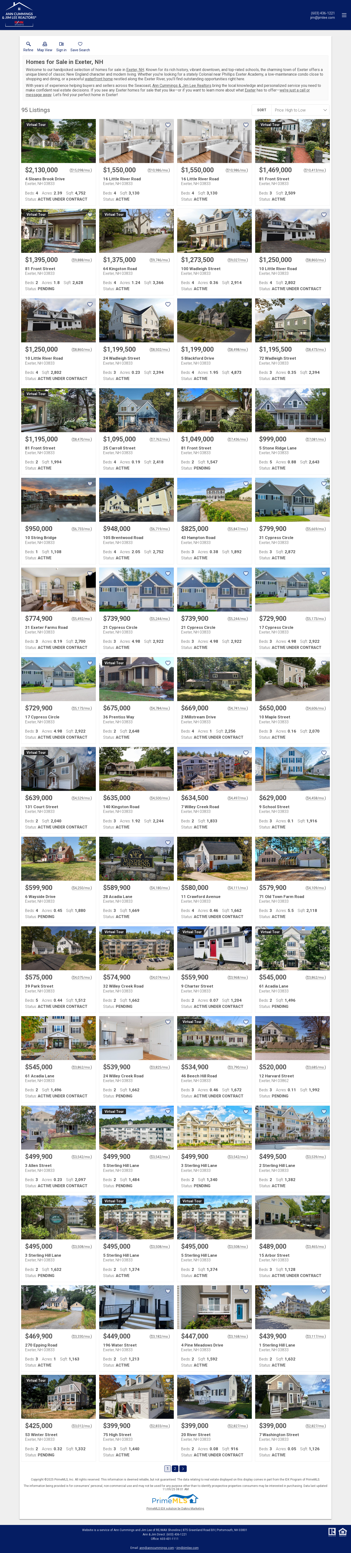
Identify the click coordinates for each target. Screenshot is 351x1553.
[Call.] (322, 13)
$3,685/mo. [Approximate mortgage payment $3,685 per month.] (316, 1067)
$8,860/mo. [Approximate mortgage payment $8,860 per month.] (316, 260)
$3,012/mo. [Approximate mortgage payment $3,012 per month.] (82, 1426)
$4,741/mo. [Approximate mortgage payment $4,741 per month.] (238, 708)
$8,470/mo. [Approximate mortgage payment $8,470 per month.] (82, 439)
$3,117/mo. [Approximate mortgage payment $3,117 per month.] (316, 1336)
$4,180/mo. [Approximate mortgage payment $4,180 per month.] (160, 888)
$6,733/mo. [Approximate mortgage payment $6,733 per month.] (82, 529)
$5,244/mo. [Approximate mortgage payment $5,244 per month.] (160, 619)
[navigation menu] (344, 15)
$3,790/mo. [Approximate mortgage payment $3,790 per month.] (238, 1067)
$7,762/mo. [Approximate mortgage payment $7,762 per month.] (160, 439)
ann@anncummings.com (156, 1548)
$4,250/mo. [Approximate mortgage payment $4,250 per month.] (82, 888)
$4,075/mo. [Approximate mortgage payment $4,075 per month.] (82, 978)
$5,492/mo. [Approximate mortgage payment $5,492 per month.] (82, 619)
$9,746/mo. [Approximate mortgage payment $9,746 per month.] (160, 260)
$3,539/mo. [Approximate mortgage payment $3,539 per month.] (316, 1157)
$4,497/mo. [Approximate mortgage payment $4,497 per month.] (238, 798)
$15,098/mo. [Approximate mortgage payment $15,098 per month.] (81, 170)
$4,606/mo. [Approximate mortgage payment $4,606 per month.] (316, 708)
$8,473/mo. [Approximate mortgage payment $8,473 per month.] (316, 350)
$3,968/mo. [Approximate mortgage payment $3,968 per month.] (238, 978)
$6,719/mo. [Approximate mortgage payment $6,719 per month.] (160, 529)
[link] (28, 48)
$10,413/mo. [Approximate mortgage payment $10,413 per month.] (315, 170)
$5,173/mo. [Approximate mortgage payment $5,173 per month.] (316, 619)
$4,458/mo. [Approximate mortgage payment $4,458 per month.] (316, 798)
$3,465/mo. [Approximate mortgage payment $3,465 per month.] (316, 1247)
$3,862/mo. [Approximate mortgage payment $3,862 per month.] (316, 978)
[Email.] (322, 17)
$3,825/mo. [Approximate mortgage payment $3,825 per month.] (160, 1067)
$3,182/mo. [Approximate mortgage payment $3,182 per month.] (160, 1336)
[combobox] (298, 110)
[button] (45, 48)
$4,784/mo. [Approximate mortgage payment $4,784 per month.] (160, 708)
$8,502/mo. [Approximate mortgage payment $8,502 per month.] (160, 350)
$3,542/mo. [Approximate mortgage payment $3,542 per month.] (82, 1157)
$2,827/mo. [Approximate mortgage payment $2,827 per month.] (238, 1426)
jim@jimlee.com (187, 1548)
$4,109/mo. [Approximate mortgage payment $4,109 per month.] (316, 888)
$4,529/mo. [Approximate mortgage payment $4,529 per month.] (82, 798)
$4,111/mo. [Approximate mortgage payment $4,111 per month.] (238, 888)
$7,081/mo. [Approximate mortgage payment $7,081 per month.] (316, 439)
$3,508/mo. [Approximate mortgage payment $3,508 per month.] (82, 1247)
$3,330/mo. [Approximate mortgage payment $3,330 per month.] (82, 1336)
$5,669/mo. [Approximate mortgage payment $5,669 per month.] (316, 529)
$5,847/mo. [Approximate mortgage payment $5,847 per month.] (238, 529)
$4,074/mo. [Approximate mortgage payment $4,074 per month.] (160, 978)
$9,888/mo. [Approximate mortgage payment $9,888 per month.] (82, 260)
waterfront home (99, 79)
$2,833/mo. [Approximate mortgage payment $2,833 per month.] (160, 1426)
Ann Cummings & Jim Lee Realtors (181, 85)
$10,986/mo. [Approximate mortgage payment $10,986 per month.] (159, 170)
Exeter (250, 90)
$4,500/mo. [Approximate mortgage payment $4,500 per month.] (160, 798)
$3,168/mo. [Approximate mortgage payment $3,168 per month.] (238, 1336)
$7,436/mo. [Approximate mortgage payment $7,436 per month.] (238, 439)
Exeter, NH (135, 69)
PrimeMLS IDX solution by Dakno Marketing (175, 1508)
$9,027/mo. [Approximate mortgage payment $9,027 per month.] (238, 260)
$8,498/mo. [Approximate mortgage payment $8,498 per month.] (238, 350)
